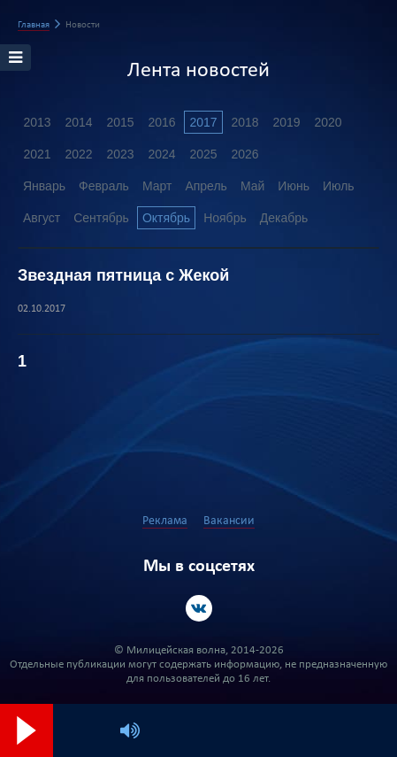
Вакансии (229, 521)
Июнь (293, 186)
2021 (36, 154)
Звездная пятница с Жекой (123, 275)
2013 (36, 122)
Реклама (164, 521)
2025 (203, 154)
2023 (120, 154)
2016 (161, 122)
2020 (327, 122)
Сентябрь (101, 218)
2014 (78, 122)
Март (157, 186)
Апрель (206, 186)
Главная (34, 25)
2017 (203, 122)
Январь (44, 186)
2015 (120, 122)
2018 (244, 122)
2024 (161, 154)
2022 (78, 154)
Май (252, 186)
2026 (244, 154)
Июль (339, 186)
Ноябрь (225, 218)
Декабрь (284, 218)
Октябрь (166, 218)
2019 (286, 122)
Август (41, 218)
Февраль (104, 186)
